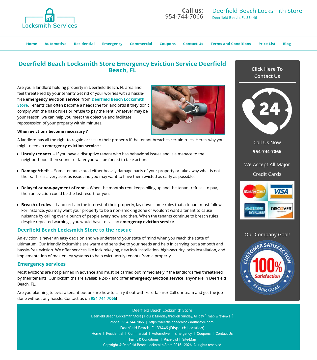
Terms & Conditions (144, 339)
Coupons (167, 43)
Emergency (112, 43)
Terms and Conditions (231, 43)
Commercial (141, 43)
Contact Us (193, 43)
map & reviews (219, 316)
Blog (287, 43)
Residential (84, 43)
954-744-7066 (184, 16)
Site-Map (189, 339)
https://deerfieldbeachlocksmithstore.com (181, 322)
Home (31, 43)
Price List (267, 43)
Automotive (56, 43)
